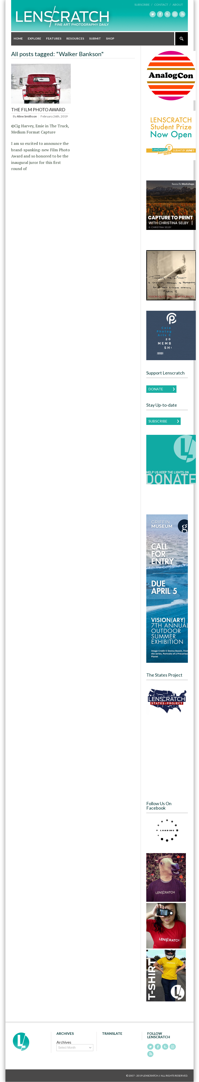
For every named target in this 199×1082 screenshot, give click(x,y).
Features (53, 38)
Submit (95, 38)
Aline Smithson (27, 116)
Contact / (162, 4)
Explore (34, 38)
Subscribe (158, 421)
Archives (63, 1042)
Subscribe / (143, 4)
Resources (75, 38)
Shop (110, 38)
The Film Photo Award (38, 109)
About (178, 4)
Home (18, 38)
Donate (156, 389)
